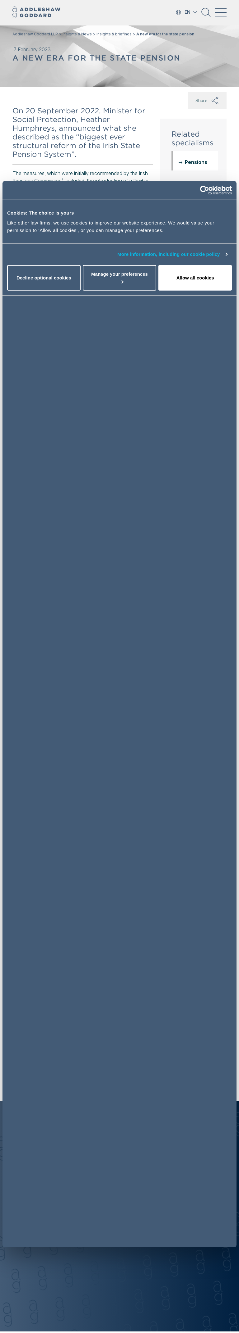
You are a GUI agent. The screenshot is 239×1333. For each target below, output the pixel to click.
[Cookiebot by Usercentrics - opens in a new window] (204, 190)
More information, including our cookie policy (168, 254)
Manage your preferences (119, 277)
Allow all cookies (195, 277)
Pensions (196, 162)
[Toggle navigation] (221, 12)
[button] (206, 14)
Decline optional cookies (43, 277)
